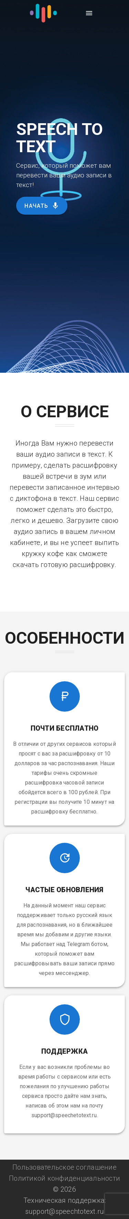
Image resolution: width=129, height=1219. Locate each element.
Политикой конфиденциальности (64, 1178)
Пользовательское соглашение (64, 1167)
